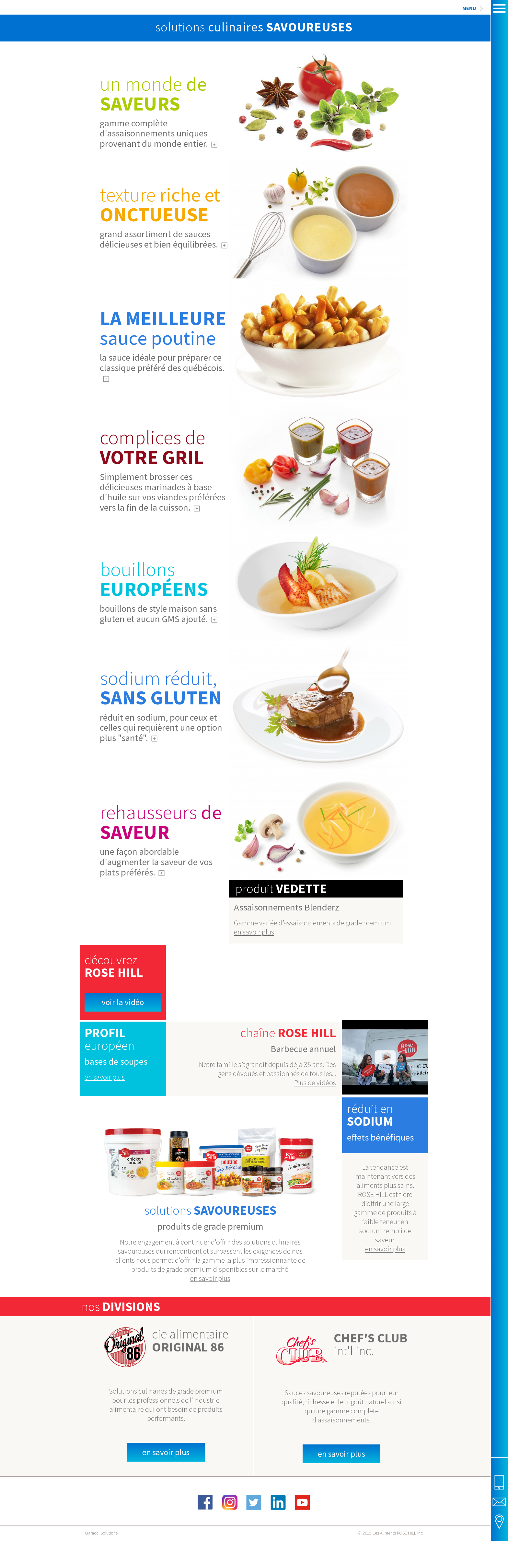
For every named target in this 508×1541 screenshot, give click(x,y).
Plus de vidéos (315, 1082)
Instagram (229, 1502)
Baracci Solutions (101, 1533)
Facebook (205, 1502)
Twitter (254, 1502)
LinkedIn (278, 1502)
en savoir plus (254, 931)
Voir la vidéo (123, 1002)
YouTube (302, 1502)
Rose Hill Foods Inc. (104, 32)
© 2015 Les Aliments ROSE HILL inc (390, 1533)
